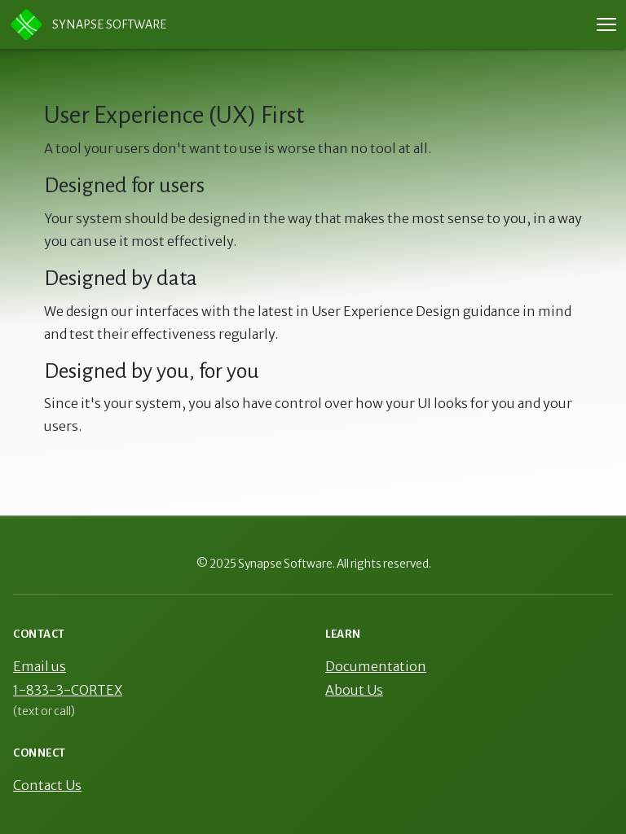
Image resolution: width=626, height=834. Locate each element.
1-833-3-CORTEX (67, 690)
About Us (354, 690)
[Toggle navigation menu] (606, 24)
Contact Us (47, 785)
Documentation (375, 666)
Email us (39, 666)
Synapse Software (88, 24)
